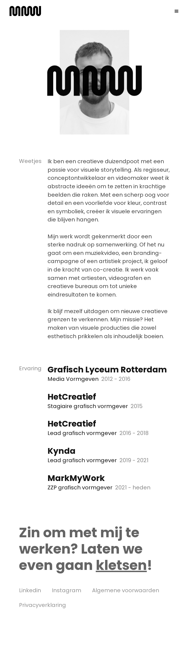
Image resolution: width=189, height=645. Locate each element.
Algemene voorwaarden (125, 590)
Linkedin (30, 590)
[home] (25, 11)
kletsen (121, 565)
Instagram (66, 590)
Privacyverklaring (42, 605)
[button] (176, 11)
